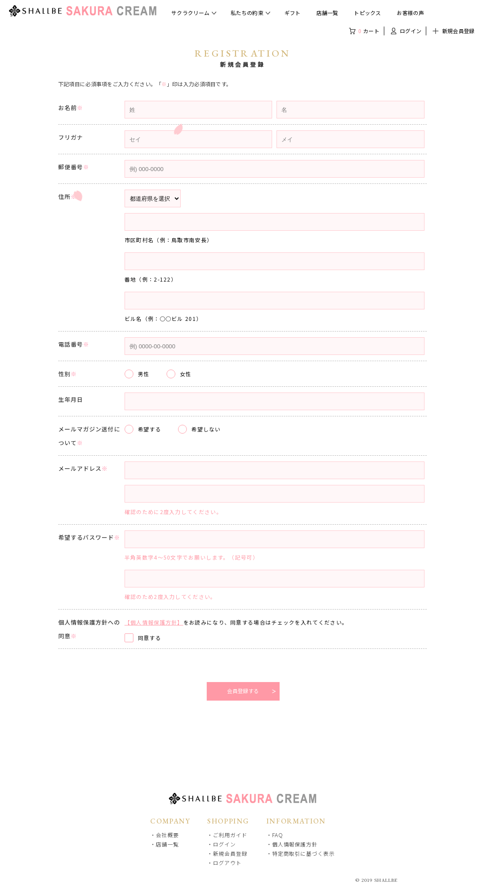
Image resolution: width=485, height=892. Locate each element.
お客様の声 (410, 12)
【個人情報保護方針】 (154, 622)
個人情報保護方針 (295, 844)
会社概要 (167, 835)
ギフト (292, 12)
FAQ (277, 835)
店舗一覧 (327, 12)
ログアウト (227, 862)
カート (363, 30)
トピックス (367, 12)
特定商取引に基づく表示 (303, 853)
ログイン (405, 30)
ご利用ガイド (230, 835)
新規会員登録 (452, 30)
